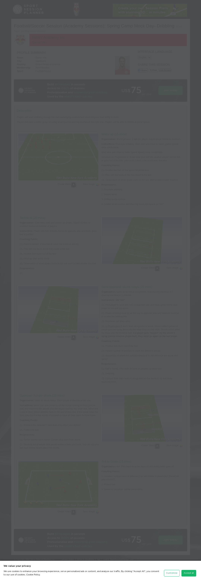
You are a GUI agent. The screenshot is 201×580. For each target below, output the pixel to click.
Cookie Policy (33, 575)
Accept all (189, 573)
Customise (171, 573)
